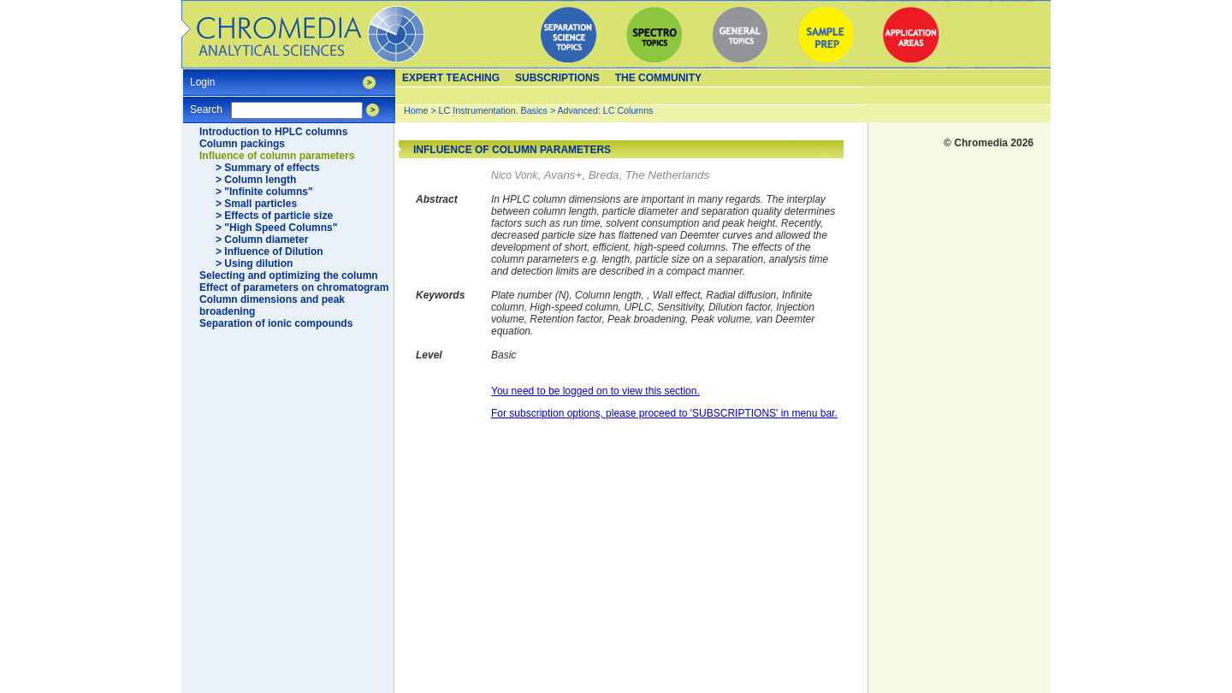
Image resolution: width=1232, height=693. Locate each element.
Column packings (242, 144)
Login (202, 76)
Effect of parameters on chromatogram (293, 287)
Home (416, 110)
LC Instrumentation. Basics (493, 110)
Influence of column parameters (276, 156)
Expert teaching (451, 78)
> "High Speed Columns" (276, 228)
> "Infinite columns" (264, 192)
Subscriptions (557, 78)
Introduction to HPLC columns (273, 132)
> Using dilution (254, 264)
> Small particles (256, 204)
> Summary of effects (268, 168)
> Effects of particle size (274, 216)
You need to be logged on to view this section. (595, 391)
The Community (658, 78)
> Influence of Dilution (269, 252)
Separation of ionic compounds (275, 323)
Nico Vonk (514, 175)
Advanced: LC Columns (606, 110)
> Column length (256, 180)
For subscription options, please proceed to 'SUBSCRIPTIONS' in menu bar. (664, 413)
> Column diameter (262, 240)
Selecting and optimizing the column (288, 275)
